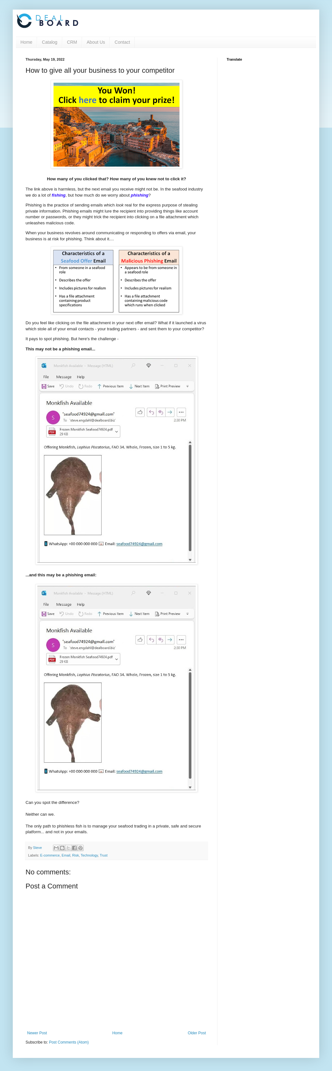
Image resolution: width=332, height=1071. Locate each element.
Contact (122, 42)
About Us (96, 42)
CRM (72, 42)
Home (26, 42)
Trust (103, 855)
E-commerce (50, 855)
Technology (89, 855)
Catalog (49, 42)
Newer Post (37, 1033)
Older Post (197, 1033)
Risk (75, 855)
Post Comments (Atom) (69, 1042)
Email (66, 855)
